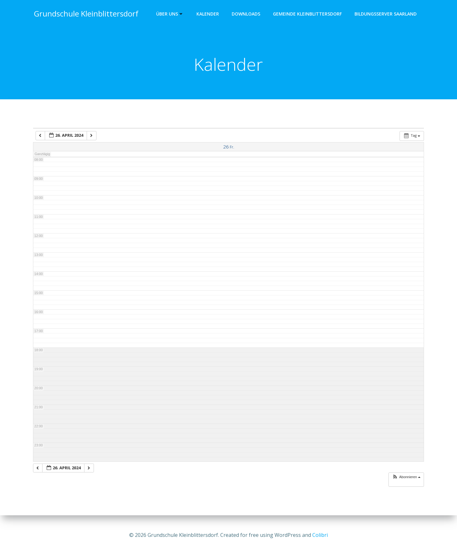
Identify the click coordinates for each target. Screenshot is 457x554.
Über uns (171, 14)
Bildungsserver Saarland (386, 14)
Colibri (320, 534)
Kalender (208, 14)
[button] (406, 478)
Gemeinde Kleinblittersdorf (308, 14)
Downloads (247, 14)
